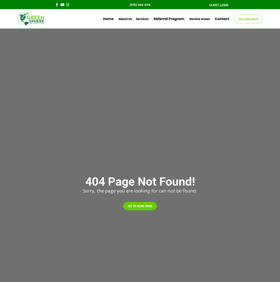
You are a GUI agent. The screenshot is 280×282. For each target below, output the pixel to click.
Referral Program (177, 19)
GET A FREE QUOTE (248, 19)
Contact (224, 19)
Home (122, 19)
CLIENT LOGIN (218, 5)
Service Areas (204, 19)
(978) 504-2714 (140, 5)
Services (154, 19)
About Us (137, 19)
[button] (140, 206)
